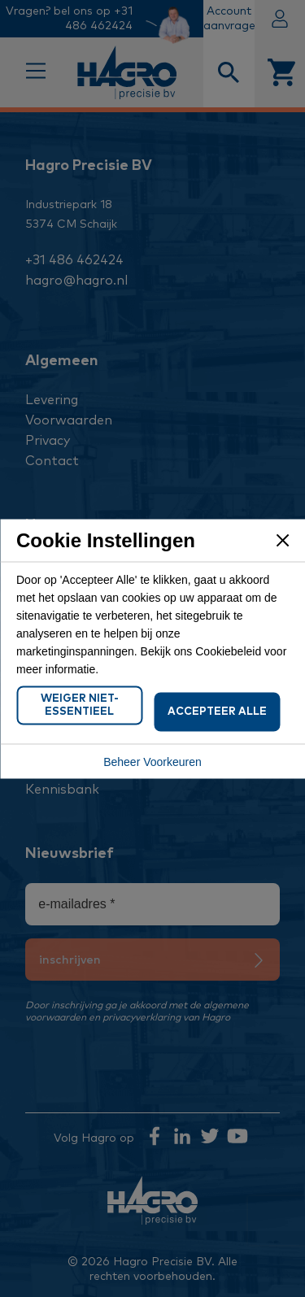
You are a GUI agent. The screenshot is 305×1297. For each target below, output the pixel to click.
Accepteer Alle (217, 711)
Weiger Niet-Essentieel (80, 704)
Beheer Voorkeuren (152, 761)
